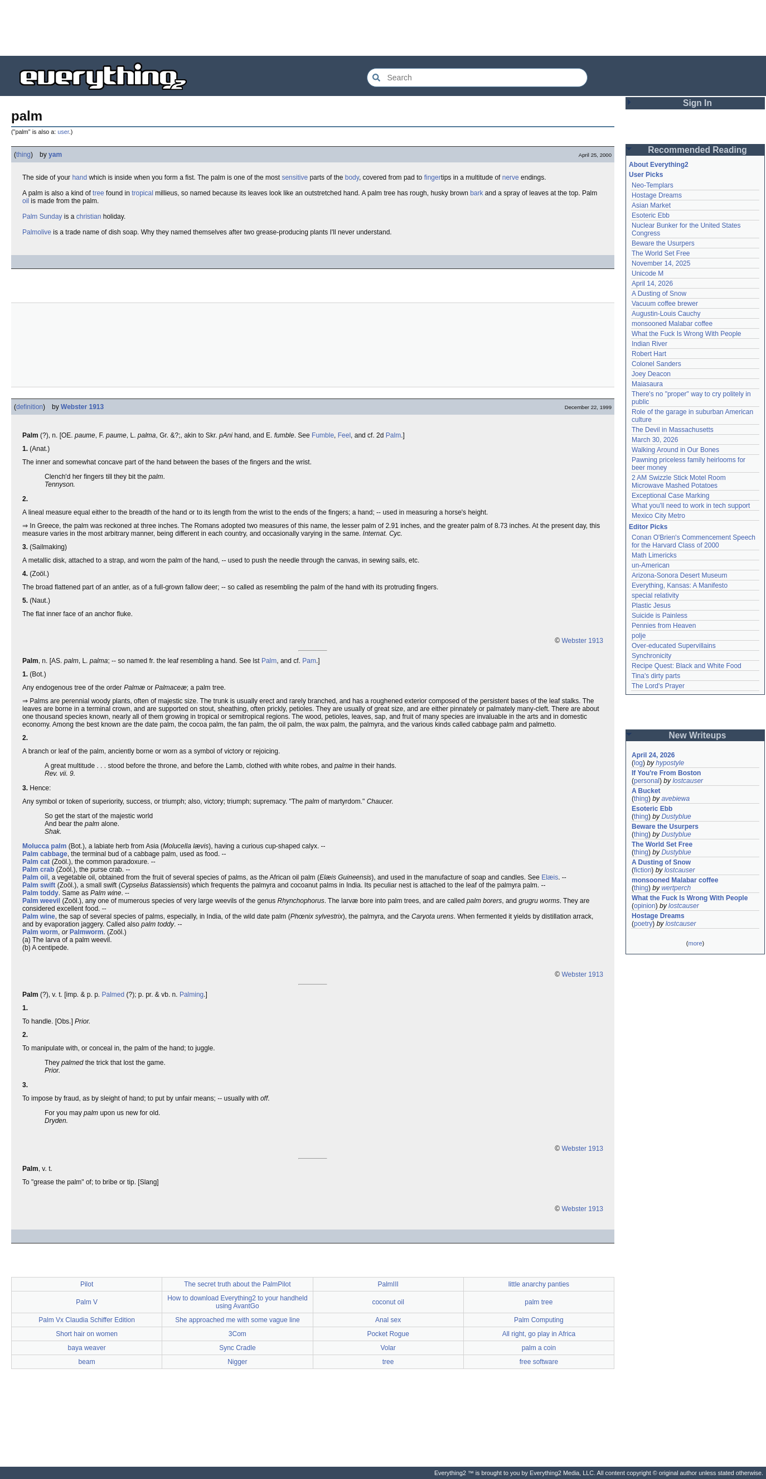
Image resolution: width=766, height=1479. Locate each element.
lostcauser (687, 781)
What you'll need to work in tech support (691, 506)
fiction (642, 870)
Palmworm (87, 932)
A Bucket (646, 791)
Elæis (549, 877)
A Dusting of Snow (659, 293)
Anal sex (388, 1320)
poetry (643, 924)
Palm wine (38, 916)
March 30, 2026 (655, 440)
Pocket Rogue (388, 1334)
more (695, 943)
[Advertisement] (383, 28)
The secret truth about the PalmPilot (237, 1284)
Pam (309, 661)
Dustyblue (676, 816)
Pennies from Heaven (664, 626)
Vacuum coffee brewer (665, 304)
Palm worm (40, 932)
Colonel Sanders (656, 364)
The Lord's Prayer (658, 686)
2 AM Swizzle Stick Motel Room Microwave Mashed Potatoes (679, 481)
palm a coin (539, 1348)
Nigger (237, 1362)
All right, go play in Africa (538, 1334)
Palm (393, 435)
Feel (344, 435)
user (63, 131)
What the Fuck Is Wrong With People (686, 334)
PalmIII (387, 1284)
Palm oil (35, 877)
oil (25, 201)
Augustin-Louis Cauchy (666, 314)
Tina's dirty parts (656, 676)
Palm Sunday (42, 216)
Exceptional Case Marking (670, 496)
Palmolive (36, 232)
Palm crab (38, 869)
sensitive (295, 177)
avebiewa (675, 799)
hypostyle (670, 763)
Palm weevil (41, 901)
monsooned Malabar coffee (672, 324)
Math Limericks (654, 555)
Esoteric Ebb (651, 215)
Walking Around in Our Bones (675, 450)
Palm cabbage (44, 854)
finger (432, 177)
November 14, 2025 (661, 263)
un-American (651, 565)
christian (88, 216)
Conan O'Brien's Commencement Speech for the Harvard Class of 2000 (693, 541)
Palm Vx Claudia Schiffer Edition (86, 1320)
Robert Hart (649, 354)
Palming (191, 994)
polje (639, 636)
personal (647, 781)
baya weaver (87, 1348)
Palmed (113, 994)
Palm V (87, 1302)
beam (87, 1362)
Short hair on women (87, 1334)
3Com (237, 1334)
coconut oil (388, 1302)
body (352, 177)
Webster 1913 (82, 407)
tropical (142, 193)
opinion (645, 906)
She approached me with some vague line (237, 1320)
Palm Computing (539, 1320)
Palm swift (38, 885)
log (638, 763)
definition (29, 407)
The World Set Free (661, 253)
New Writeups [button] (697, 735)
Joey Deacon (651, 374)
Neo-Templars (652, 185)
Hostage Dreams (657, 195)
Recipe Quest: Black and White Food (686, 666)
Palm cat (36, 862)
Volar (387, 1348)
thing (23, 155)
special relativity (655, 595)
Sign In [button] (697, 103)
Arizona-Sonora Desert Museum (679, 575)
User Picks (646, 175)
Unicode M (647, 273)
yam (55, 155)
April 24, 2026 (653, 755)
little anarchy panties (538, 1284)
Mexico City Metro (658, 516)
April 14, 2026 (652, 283)
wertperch (676, 888)
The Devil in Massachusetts (673, 430)
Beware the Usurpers (663, 243)
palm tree (538, 1302)
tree (98, 193)
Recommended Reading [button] (697, 150)
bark (476, 193)
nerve (510, 177)
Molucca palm (44, 846)
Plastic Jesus (651, 605)
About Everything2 (659, 165)
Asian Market (651, 205)
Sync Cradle (237, 1348)
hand (79, 177)
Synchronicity (651, 656)
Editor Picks (648, 527)
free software (539, 1362)
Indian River (649, 344)
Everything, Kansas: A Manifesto (680, 585)
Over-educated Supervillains (674, 646)
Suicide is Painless (659, 616)
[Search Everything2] (477, 77)
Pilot (86, 1284)
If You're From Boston (666, 773)
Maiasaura (647, 384)
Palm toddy (40, 893)
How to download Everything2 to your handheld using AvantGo (237, 1302)
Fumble (323, 435)
